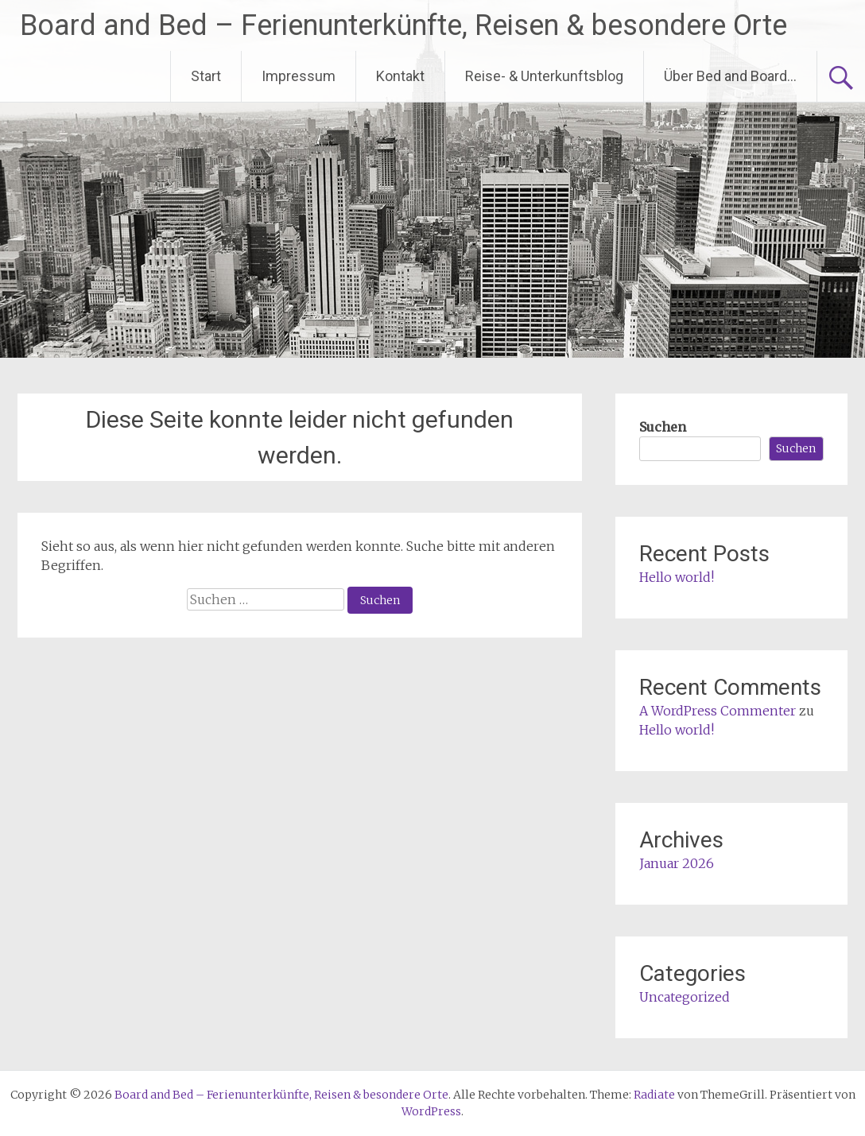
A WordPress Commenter (717, 711)
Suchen (662, 427)
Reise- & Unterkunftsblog (544, 76)
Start (206, 76)
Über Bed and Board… (730, 76)
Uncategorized (684, 997)
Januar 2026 (676, 863)
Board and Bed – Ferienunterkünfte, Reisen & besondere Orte (403, 25)
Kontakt (400, 76)
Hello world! (676, 577)
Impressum (299, 76)
